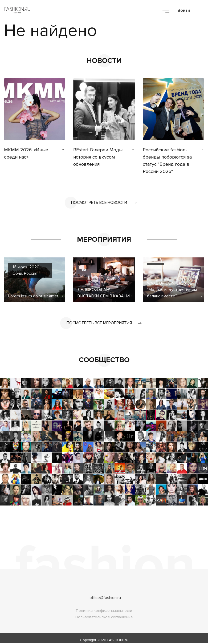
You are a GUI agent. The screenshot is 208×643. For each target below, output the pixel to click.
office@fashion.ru (105, 593)
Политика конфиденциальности (104, 606)
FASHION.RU (117, 636)
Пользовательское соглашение (104, 613)
